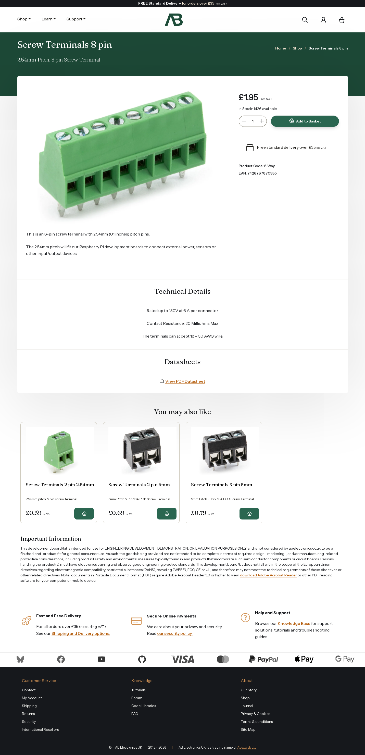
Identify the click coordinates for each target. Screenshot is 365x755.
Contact (28, 690)
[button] (342, 20)
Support (74, 18)
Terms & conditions (257, 721)
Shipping (29, 705)
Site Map (248, 729)
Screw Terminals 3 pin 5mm (221, 485)
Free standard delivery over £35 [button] (286, 148)
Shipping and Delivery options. (81, 633)
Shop (22, 18)
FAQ (134, 713)
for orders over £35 (182, 3)
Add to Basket (305, 120)
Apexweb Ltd (247, 747)
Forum (136, 698)
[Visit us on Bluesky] (20, 658)
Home (280, 48)
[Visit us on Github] (142, 658)
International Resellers (40, 729)
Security (29, 721)
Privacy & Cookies (255, 713)
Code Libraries (143, 705)
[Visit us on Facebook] (61, 658)
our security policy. (175, 633)
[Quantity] (253, 121)
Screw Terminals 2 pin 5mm (139, 485)
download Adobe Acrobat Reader (268, 575)
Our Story (249, 690)
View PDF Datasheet (185, 381)
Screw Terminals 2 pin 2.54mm (60, 485)
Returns (28, 713)
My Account (32, 698)
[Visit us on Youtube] (101, 658)
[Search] (304, 19)
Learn (47, 18)
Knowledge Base (294, 623)
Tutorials (138, 690)
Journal (247, 705)
